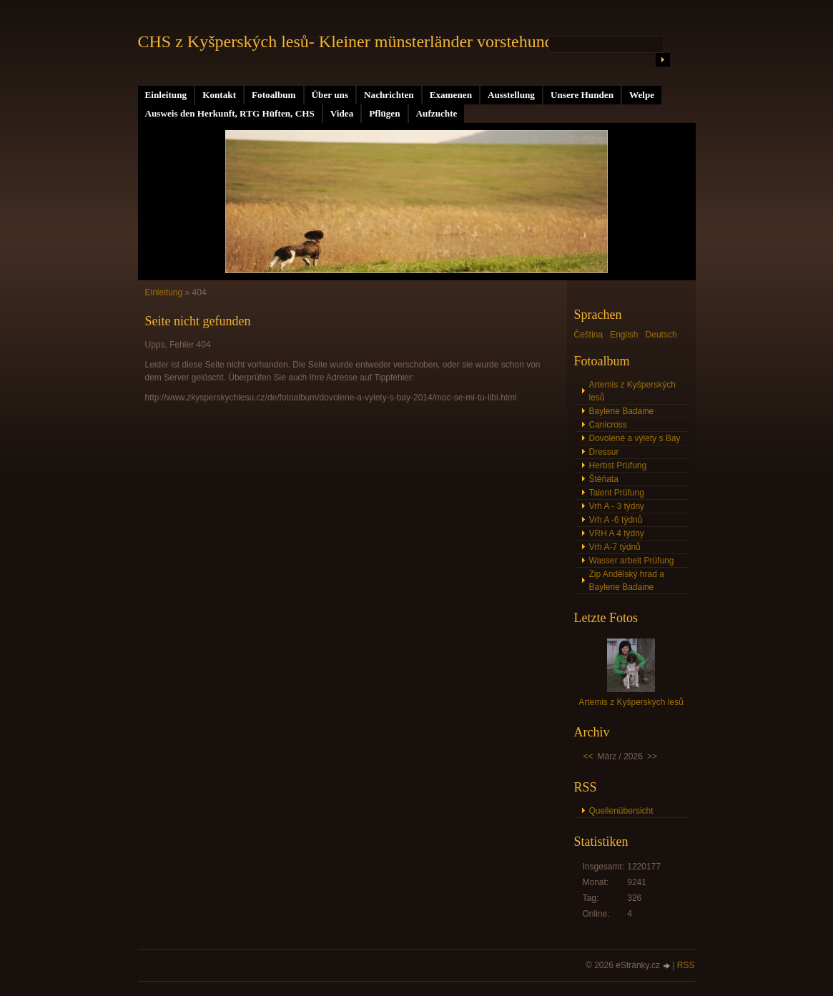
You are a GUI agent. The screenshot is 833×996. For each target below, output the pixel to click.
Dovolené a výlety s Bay (635, 438)
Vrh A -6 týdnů (616, 520)
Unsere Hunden (582, 94)
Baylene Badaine (621, 411)
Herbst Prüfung (618, 465)
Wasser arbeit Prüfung (631, 561)
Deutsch (661, 335)
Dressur (604, 452)
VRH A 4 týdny (616, 533)
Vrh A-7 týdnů (615, 547)
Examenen (451, 94)
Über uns (330, 94)
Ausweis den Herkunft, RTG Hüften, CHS (230, 113)
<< (588, 756)
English (624, 335)
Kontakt (219, 94)
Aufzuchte (437, 113)
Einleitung (166, 94)
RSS (686, 965)
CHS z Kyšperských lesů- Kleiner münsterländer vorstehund (345, 41)
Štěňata (603, 479)
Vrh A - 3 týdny (617, 506)
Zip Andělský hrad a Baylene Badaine (626, 580)
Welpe (641, 94)
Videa (341, 113)
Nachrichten (389, 94)
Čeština (588, 335)
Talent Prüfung (616, 493)
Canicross (608, 425)
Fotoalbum (274, 94)
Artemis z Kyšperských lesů (632, 391)
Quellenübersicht (621, 811)
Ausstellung (511, 94)
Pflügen (384, 113)
